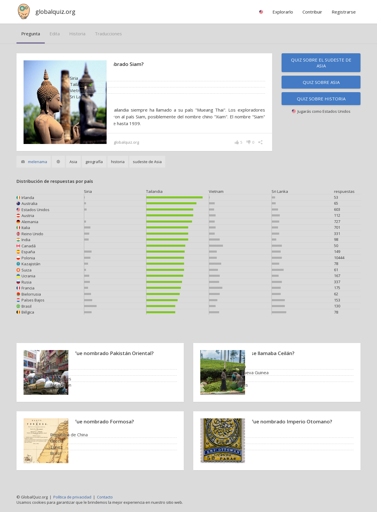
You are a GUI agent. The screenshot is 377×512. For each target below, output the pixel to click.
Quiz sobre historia (321, 99)
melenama (37, 161)
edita (54, 34)
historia (77, 34)
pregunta (30, 34)
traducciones (108, 34)
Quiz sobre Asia (321, 82)
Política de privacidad (72, 497)
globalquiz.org (55, 12)
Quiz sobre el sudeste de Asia (321, 63)
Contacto (105, 497)
